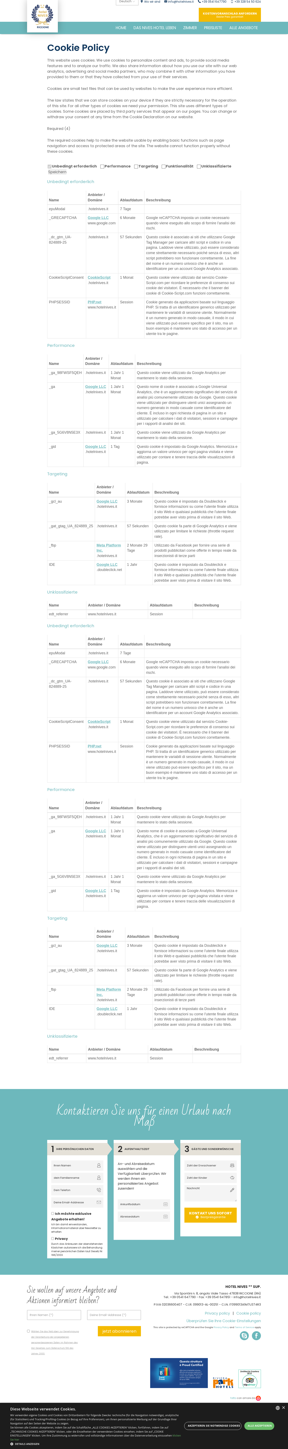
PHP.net (95, 302)
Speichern (57, 171)
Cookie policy (248, 1313)
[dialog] (144, 1426)
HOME (121, 28)
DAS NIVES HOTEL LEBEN (155, 28)
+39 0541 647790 (183, 1297)
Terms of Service (244, 1327)
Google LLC (98, 218)
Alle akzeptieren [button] (260, 1425)
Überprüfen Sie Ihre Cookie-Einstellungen (223, 1320)
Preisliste (213, 28)
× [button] (283, 1407)
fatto (233, 1398)
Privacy (61, 1239)
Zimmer (190, 28)
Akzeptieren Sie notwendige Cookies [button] (214, 1425)
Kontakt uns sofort (210, 1215)
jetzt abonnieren (119, 1331)
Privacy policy (217, 1313)
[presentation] (148, 1232)
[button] (96, 1444)
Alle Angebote (243, 28)
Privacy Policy (221, 1327)
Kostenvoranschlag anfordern (230, 14)
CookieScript (99, 277)
